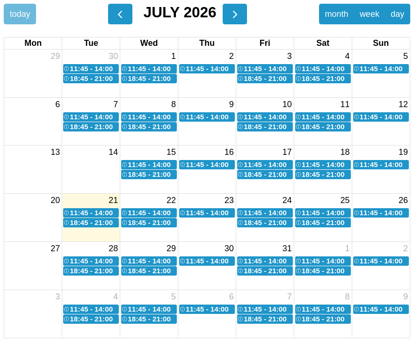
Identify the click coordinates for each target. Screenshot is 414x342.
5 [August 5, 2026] (173, 296)
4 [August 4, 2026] (115, 296)
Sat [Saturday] (322, 43)
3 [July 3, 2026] (289, 56)
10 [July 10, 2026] (287, 104)
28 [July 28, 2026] (113, 248)
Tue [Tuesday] (91, 43)
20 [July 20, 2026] (55, 200)
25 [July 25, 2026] (345, 200)
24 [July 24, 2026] (287, 200)
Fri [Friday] (265, 43)
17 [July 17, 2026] (287, 152)
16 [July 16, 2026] (229, 152)
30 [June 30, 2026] (113, 56)
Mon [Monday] (33, 43)
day (397, 14)
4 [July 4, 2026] (347, 56)
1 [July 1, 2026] (173, 56)
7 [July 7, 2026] (115, 104)
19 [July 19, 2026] (403, 152)
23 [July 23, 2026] (229, 200)
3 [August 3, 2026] (57, 296)
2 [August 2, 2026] (405, 248)
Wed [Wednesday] (149, 43)
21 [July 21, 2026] (113, 200)
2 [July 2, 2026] (231, 56)
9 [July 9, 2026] (231, 104)
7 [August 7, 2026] (289, 296)
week (369, 14)
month (336, 14)
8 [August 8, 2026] (347, 296)
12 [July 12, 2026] (403, 104)
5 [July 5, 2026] (405, 56)
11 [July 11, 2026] (345, 104)
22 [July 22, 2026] (171, 200)
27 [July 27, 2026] (55, 248)
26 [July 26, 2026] (403, 200)
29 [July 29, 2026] (171, 248)
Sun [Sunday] (381, 43)
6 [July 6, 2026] (57, 104)
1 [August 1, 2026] (347, 248)
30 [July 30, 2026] (229, 248)
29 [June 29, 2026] (55, 56)
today (20, 14)
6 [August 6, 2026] (231, 296)
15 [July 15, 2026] (171, 152)
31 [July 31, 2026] (287, 248)
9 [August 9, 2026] (405, 296)
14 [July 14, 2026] (113, 152)
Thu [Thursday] (207, 43)
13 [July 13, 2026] (55, 152)
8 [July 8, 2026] (173, 104)
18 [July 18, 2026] (345, 152)
